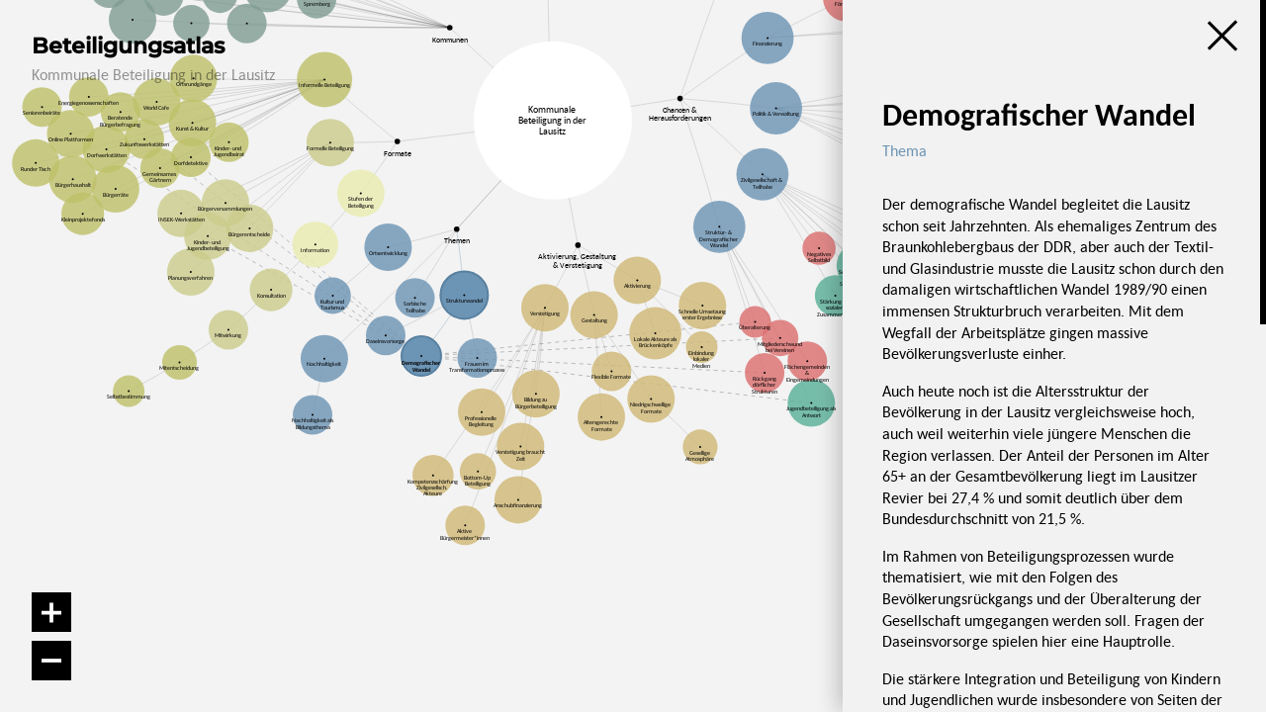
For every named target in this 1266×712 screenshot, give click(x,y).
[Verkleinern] (51, 660)
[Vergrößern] (51, 612)
